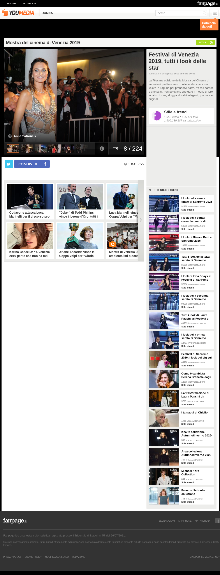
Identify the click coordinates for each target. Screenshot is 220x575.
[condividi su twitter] (9, 164)
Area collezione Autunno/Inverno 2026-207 (196, 453)
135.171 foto (190, 117)
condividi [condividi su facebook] (27, 164)
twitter (10, 3)
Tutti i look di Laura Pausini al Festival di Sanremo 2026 (195, 316)
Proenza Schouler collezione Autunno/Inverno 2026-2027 (196, 492)
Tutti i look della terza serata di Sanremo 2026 (195, 258)
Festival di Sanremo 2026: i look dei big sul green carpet (196, 355)
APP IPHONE (185, 521)
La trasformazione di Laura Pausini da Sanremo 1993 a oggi (195, 394)
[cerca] (181, 13)
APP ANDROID (202, 521)
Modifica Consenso (57, 557)
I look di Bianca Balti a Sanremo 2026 (196, 239)
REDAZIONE (78, 557)
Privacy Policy (12, 557)
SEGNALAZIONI (167, 521)
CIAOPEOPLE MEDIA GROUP (205, 557)
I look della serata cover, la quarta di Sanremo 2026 (193, 219)
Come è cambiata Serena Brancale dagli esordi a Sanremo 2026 (197, 375)
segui (202, 42)
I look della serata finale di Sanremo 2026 (196, 200)
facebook (29, 3)
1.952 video (171, 117)
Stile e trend (175, 112)
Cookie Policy (33, 557)
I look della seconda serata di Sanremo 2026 (195, 297)
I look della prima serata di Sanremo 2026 (193, 336)
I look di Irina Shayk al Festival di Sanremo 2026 (196, 277)
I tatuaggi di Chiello (194, 412)
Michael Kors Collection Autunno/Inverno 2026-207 (196, 472)
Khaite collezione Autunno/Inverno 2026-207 (196, 433)
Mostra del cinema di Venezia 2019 (43, 42)
